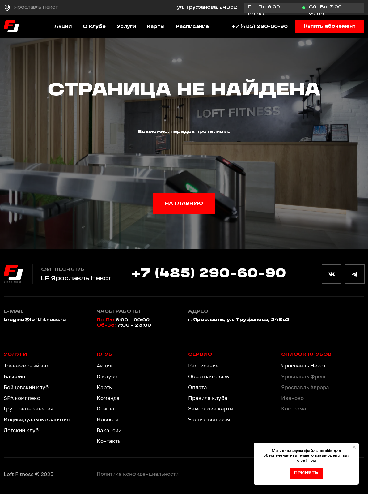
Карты (156, 26)
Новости (107, 419)
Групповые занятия (28, 408)
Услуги (126, 26)
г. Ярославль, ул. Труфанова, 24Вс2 (239, 320)
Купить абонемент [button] (330, 26)
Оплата (197, 387)
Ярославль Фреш (303, 376)
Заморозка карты (210, 408)
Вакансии (109, 430)
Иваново (292, 398)
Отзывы (106, 408)
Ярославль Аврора (305, 387)
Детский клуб (21, 430)
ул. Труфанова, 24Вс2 (207, 7)
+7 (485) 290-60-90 (260, 26)
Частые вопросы (209, 419)
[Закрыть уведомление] (354, 447)
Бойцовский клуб (26, 387)
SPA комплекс (22, 398)
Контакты (109, 441)
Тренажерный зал (26, 365)
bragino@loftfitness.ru (35, 320)
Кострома (293, 408)
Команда (108, 398)
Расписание (192, 26)
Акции (63, 26)
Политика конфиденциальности (138, 473)
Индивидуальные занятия (37, 419)
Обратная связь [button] (208, 376)
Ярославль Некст (36, 7)
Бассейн (14, 376)
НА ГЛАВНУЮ (184, 203)
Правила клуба (207, 398)
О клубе (94, 26)
